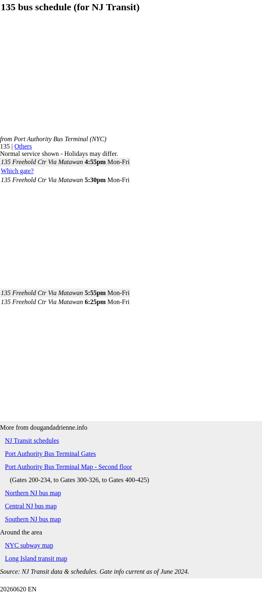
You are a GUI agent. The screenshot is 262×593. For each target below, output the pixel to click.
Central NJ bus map (31, 506)
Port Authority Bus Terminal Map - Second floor (68, 466)
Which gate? (17, 170)
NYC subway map (29, 545)
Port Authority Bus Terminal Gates (50, 453)
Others (23, 146)
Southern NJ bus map (33, 519)
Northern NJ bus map (33, 492)
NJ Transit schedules (32, 440)
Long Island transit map (36, 558)
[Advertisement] (131, 78)
